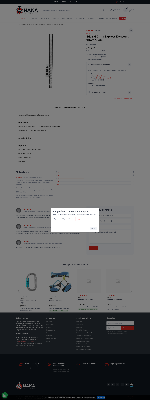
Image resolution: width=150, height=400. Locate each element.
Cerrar (93, 228)
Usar (79, 219)
